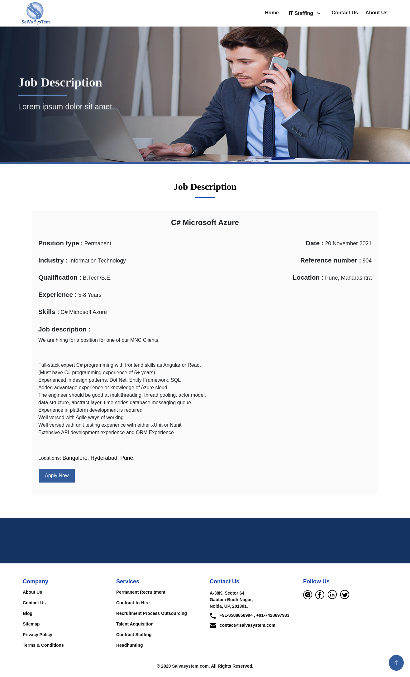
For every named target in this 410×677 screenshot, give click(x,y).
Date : (315, 243)
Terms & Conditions (43, 645)
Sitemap (31, 624)
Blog (27, 613)
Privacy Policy (37, 634)
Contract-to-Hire (133, 603)
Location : (308, 277)
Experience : (57, 294)
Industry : (53, 260)
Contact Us (344, 12)
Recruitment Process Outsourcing (151, 613)
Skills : (48, 311)
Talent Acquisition (135, 624)
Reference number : (330, 260)
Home (272, 12)
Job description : (64, 329)
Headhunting (129, 645)
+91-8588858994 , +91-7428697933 (249, 616)
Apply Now (57, 475)
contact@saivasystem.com (242, 625)
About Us (376, 12)
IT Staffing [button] (302, 13)
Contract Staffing (134, 634)
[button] (396, 663)
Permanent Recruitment (140, 592)
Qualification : (60, 277)
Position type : (60, 243)
